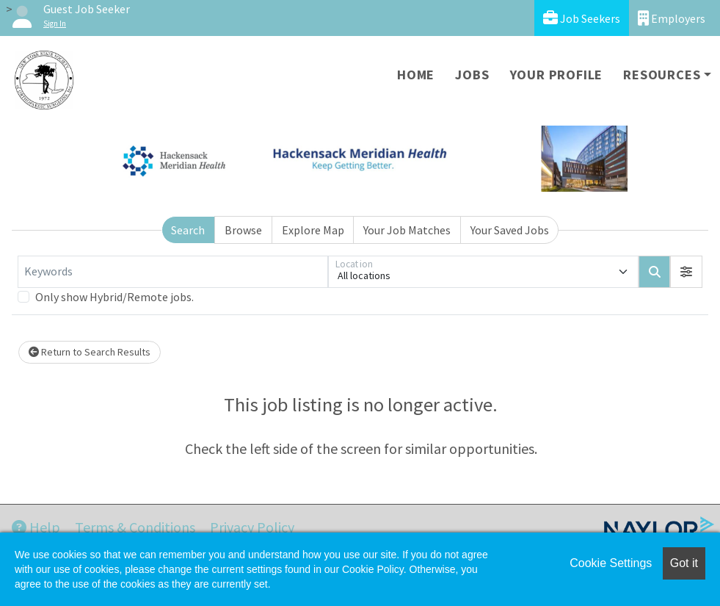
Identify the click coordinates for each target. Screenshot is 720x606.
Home (415, 74)
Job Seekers (581, 18)
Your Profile (556, 74)
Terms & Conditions (135, 527)
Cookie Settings (611, 563)
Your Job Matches (407, 230)
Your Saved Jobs (509, 230)
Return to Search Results (89, 351)
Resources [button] (661, 74)
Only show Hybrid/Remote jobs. (114, 296)
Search (188, 230)
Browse (243, 230)
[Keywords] (173, 272)
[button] (686, 272)
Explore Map (313, 230)
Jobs (472, 74)
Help (36, 527)
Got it (684, 563)
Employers (671, 18)
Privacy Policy (252, 527)
